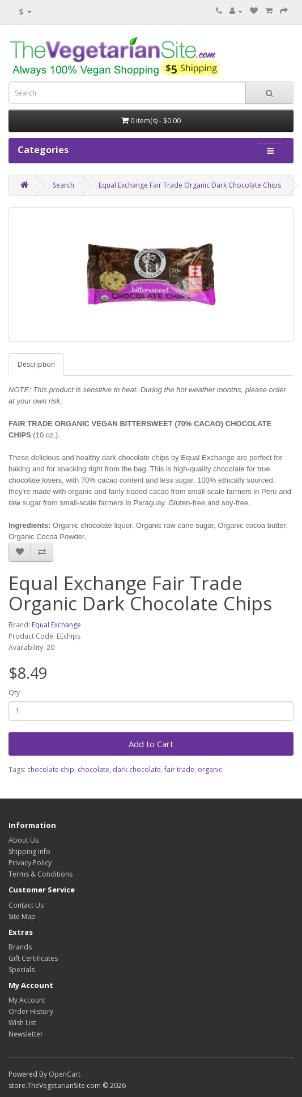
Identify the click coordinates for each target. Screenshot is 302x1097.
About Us (23, 840)
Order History (30, 1011)
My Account (26, 1000)
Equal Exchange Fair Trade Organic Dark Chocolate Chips (190, 185)
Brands (20, 947)
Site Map (22, 916)
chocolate (93, 769)
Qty (14, 692)
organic (210, 769)
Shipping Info (29, 851)
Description (36, 364)
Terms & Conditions (40, 874)
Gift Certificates (33, 958)
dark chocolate (137, 769)
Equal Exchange (56, 625)
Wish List (22, 1022)
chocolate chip (50, 769)
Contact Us (26, 905)
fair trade (179, 769)
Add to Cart (151, 743)
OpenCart (64, 1074)
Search (63, 185)
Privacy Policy (30, 863)
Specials (21, 969)
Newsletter (25, 1034)
